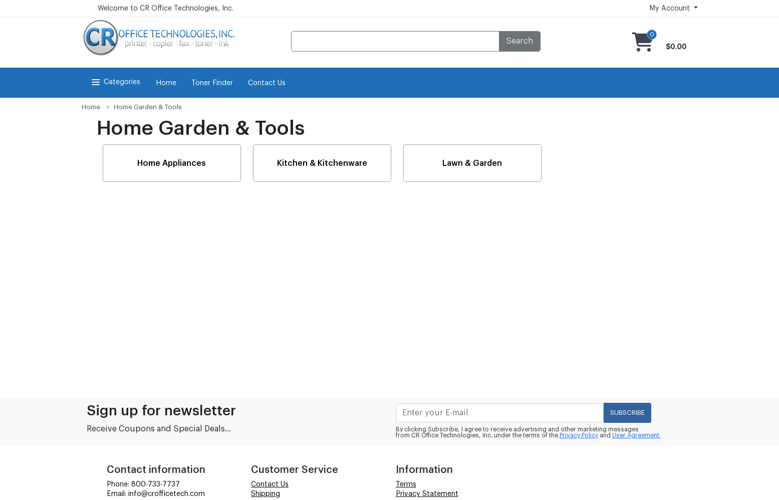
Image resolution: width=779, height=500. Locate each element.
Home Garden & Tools (148, 107)
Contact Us (267, 83)
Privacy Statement (427, 493)
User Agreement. (636, 435)
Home (166, 83)
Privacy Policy (579, 435)
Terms (406, 484)
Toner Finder (212, 83)
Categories (115, 82)
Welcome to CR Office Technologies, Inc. (165, 8)
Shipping (265, 493)
